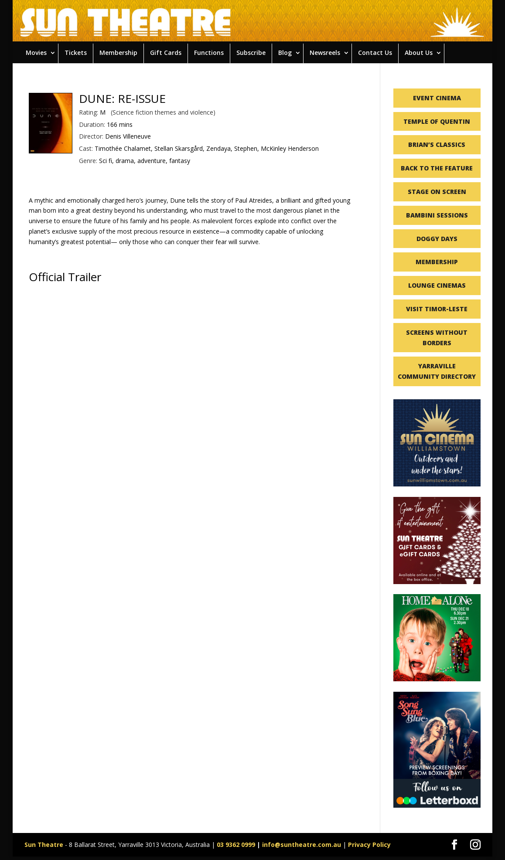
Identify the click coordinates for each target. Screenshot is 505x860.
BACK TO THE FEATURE (437, 168)
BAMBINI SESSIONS (437, 215)
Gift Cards (165, 52)
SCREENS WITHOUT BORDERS (436, 337)
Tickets (76, 52)
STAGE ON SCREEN (437, 191)
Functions (209, 52)
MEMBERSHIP (437, 262)
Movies (36, 52)
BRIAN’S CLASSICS (436, 144)
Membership (118, 52)
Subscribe (251, 52)
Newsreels (325, 52)
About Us (419, 52)
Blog (285, 52)
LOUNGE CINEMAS (437, 285)
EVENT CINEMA (437, 98)
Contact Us (375, 52)
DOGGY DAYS (436, 239)
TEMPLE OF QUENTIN (436, 121)
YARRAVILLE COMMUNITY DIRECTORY (437, 371)
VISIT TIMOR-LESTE (436, 309)
